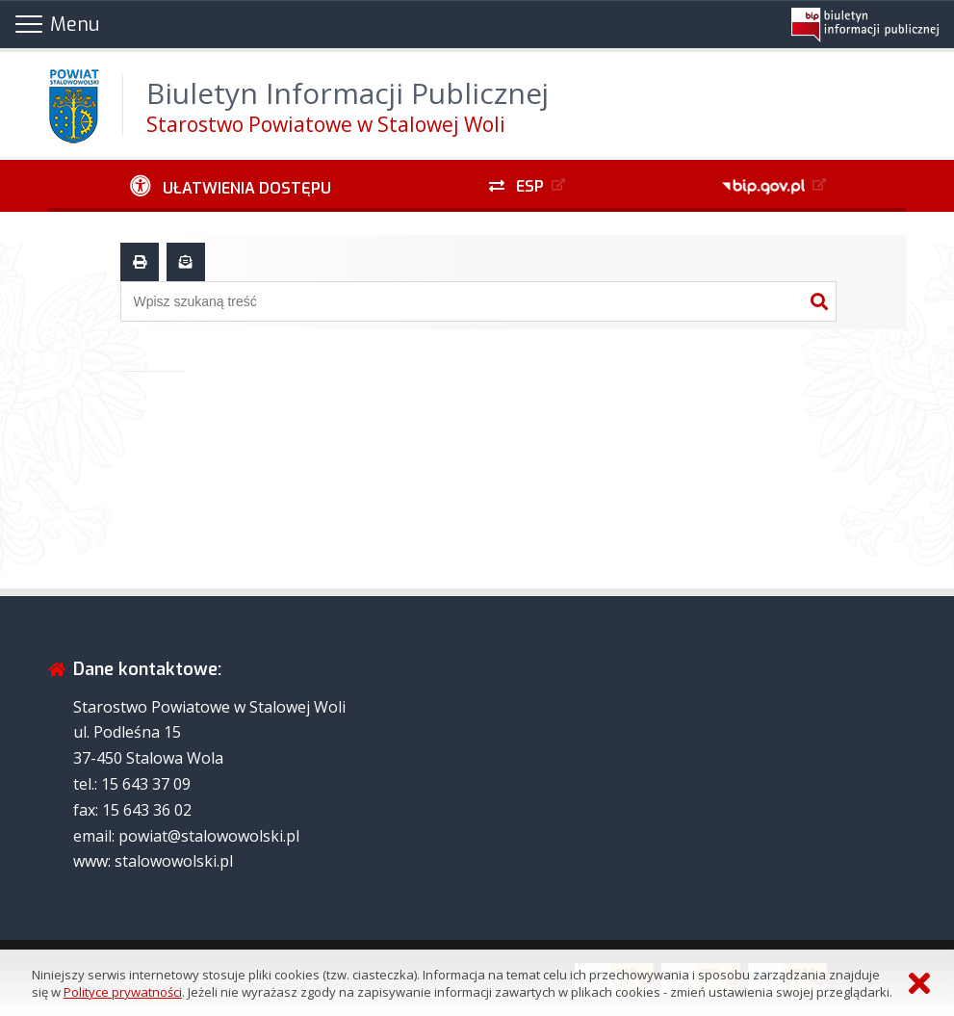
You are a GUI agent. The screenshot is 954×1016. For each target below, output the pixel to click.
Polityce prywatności (123, 992)
